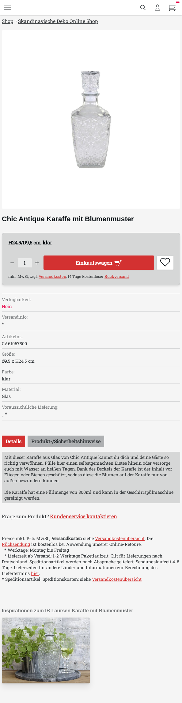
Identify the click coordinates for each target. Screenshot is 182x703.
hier (35, 573)
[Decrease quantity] (12, 263)
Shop (7, 21)
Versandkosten (52, 276)
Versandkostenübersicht (120, 538)
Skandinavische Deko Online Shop (58, 21)
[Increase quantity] (37, 263)
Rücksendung (16, 544)
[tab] (13, 441)
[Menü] (7, 7)
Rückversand (116, 276)
